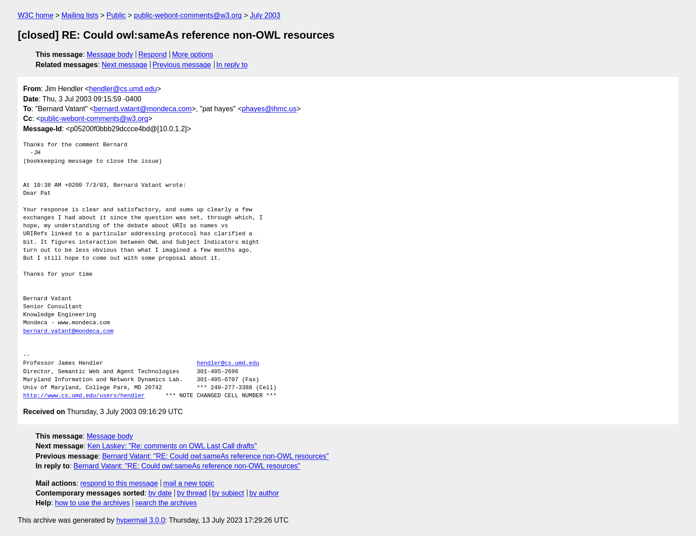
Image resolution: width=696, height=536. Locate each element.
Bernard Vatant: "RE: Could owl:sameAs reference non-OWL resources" (215, 456)
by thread (192, 493)
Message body (110, 54)
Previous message (182, 65)
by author (264, 493)
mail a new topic (188, 483)
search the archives (166, 503)
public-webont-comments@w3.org (188, 15)
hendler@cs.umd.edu (123, 89)
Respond (152, 54)
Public (116, 15)
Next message (124, 65)
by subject (228, 493)
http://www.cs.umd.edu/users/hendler (84, 396)
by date (159, 493)
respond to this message (119, 483)
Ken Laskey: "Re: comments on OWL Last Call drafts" (172, 446)
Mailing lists (79, 15)
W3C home (35, 15)
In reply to (231, 65)
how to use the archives (92, 503)
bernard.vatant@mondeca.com (143, 109)
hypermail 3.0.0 (140, 520)
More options (193, 54)
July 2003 (265, 15)
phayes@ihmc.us (269, 109)
